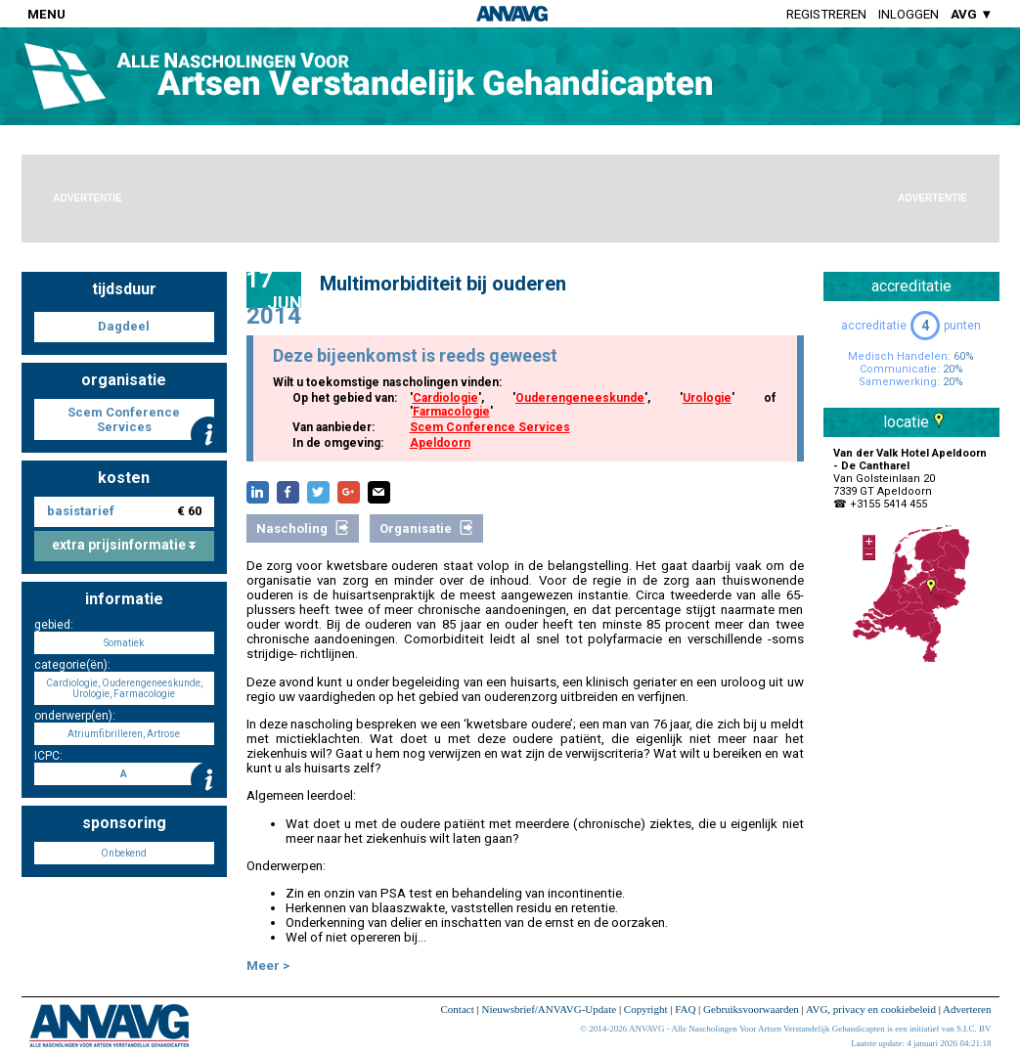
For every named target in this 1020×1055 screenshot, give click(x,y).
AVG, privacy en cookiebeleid (871, 1009)
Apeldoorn (440, 443)
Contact (457, 1009)
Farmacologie (451, 411)
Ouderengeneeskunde (579, 398)
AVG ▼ (972, 14)
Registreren (826, 14)
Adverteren (967, 1009)
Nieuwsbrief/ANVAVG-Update (548, 1009)
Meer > (267, 965)
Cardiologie (445, 398)
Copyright (646, 1009)
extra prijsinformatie (124, 544)
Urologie (707, 398)
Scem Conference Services (490, 427)
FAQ (685, 1009)
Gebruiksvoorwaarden (751, 1009)
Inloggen (908, 14)
